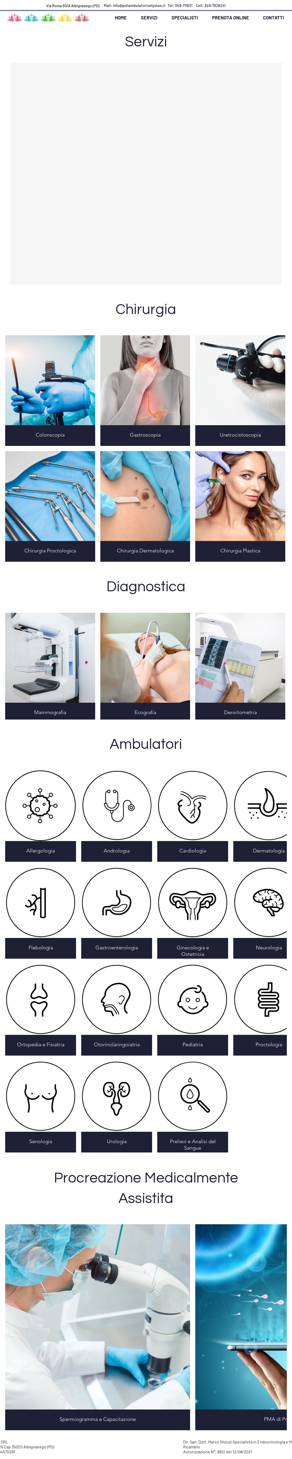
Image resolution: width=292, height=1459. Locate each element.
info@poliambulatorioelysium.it (139, 5)
